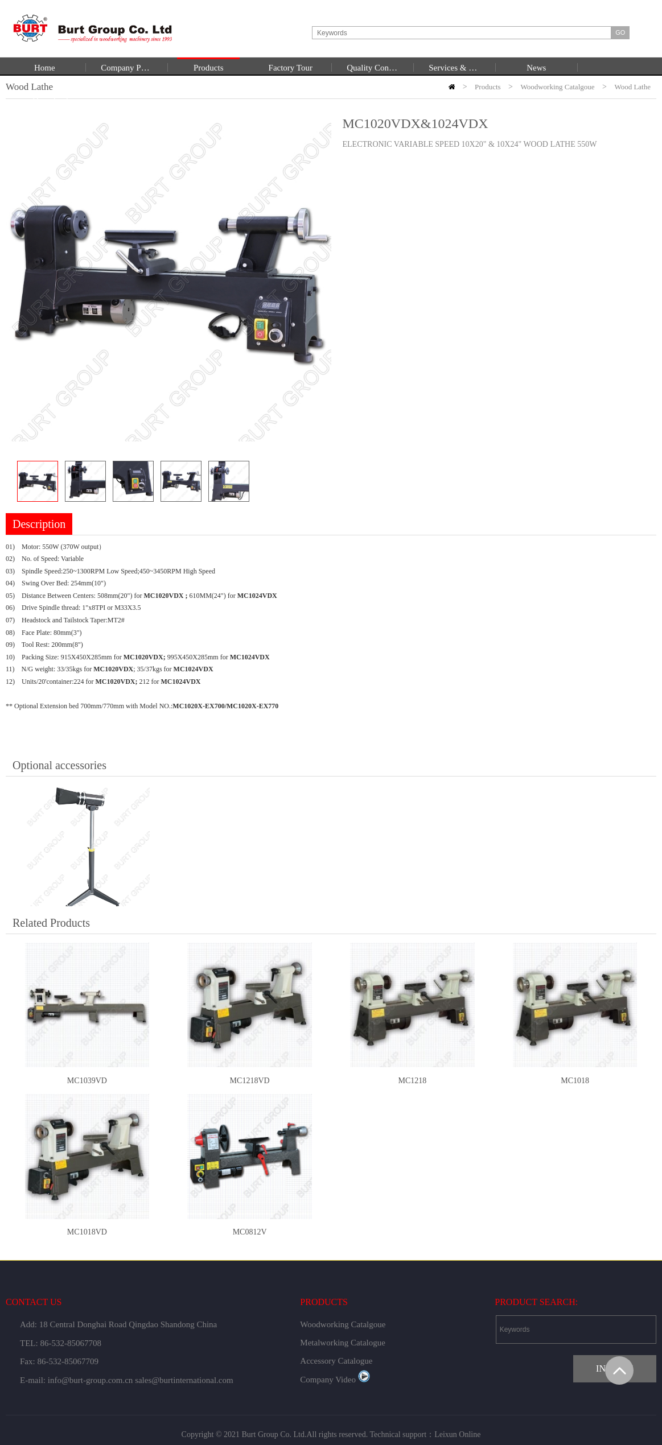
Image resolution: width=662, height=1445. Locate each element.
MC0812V (250, 1232)
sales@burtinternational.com (184, 1380)
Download (50, 100)
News (536, 67)
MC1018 (575, 1080)
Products (209, 67)
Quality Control (372, 67)
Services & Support (454, 67)
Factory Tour (291, 67)
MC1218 (412, 1080)
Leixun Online (457, 1434)
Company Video (335, 1379)
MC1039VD (87, 1080)
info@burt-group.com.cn (90, 1380)
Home (44, 67)
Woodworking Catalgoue (342, 1324)
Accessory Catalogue (336, 1360)
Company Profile (126, 67)
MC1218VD (250, 1080)
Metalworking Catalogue (342, 1342)
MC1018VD (87, 1232)
